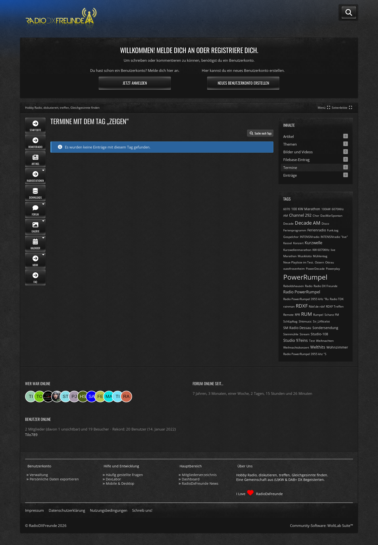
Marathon (290, 256)
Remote (288, 315)
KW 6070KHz (321, 250)
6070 (286, 209)
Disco (325, 224)
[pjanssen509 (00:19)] (74, 396)
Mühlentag (320, 256)
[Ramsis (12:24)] (126, 396)
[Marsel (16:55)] (109, 396)
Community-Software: (321, 525)
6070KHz (338, 209)
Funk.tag (332, 230)
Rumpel (318, 315)
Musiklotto (305, 256)
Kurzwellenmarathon (297, 250)
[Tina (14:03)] (117, 396)
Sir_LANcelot (321, 321)
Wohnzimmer (337, 347)
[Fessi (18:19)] (100, 396)
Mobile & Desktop (120, 483)
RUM (306, 314)
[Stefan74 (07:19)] (65, 396)
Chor (316, 216)
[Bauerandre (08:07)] (57, 396)
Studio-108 (319, 334)
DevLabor (113, 479)
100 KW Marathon (305, 209)
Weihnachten (325, 341)
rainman (289, 306)
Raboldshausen (293, 286)
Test (312, 341)
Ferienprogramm (294, 230)
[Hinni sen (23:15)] (83, 396)
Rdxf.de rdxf (317, 306)
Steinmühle (290, 334)
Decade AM (307, 223)
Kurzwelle (313, 242)
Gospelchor (291, 237)
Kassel (287, 243)
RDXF (302, 306)
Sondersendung (325, 327)
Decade (288, 224)
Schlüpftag (290, 321)
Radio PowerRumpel (301, 292)
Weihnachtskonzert (296, 347)
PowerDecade (315, 269)
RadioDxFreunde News (200, 483)
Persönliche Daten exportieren (54, 479)
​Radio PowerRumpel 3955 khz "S (304, 354)
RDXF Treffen (335, 306)
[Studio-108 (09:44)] (48, 396)
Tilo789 (31, 434)
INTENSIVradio (309, 237)
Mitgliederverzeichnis (199, 474)
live (333, 250)
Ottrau (329, 262)
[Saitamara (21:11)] (91, 396)
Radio (308, 286)
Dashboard (191, 479)
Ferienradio (316, 230)
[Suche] (349, 13)
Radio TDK (337, 299)
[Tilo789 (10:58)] (31, 396)
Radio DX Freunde (326, 286)
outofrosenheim (294, 269)
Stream (305, 334)
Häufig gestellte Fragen (124, 474)
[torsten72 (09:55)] (39, 396)
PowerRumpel (305, 277)
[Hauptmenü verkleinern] (324, 108)
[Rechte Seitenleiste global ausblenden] (342, 108)
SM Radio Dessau (297, 327)
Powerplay (333, 269)
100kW (326, 209)
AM (285, 216)
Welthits (317, 347)
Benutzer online (38, 419)
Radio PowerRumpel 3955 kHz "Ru (306, 299)
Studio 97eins (295, 340)
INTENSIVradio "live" (334, 237)
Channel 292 (300, 215)
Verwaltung (39, 474)
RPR (297, 315)
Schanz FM (331, 315)
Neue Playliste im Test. (298, 262)
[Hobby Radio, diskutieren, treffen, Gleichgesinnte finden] (61, 19)
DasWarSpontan (331, 216)
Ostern (319, 262)
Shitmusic (305, 321)
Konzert (298, 243)
